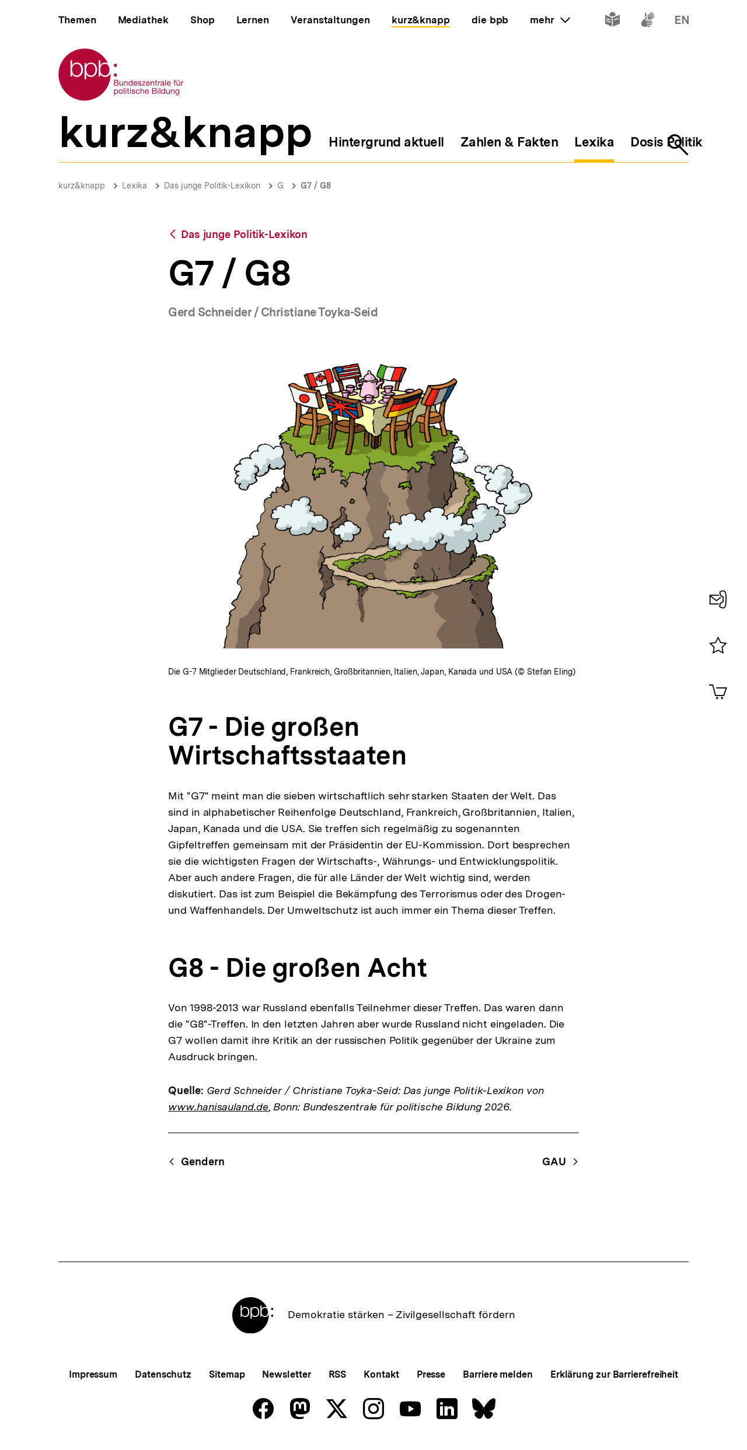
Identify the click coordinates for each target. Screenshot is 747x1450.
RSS (338, 1374)
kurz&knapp (81, 185)
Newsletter (286, 1374)
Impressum (93, 1374)
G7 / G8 (316, 185)
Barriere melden (498, 1374)
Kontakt (381, 1374)
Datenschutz (163, 1374)
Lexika (134, 185)
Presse (431, 1374)
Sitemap (227, 1374)
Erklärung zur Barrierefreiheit (614, 1374)
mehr (550, 20)
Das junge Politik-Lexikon (212, 185)
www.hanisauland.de (218, 1106)
